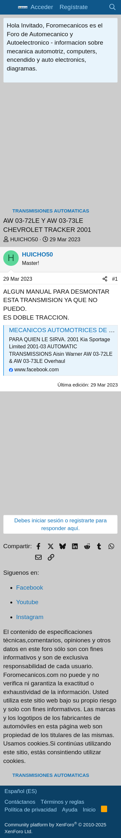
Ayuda (69, 810)
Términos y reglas (62, 802)
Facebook (29, 587)
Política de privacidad (31, 810)
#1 (115, 279)
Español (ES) (21, 791)
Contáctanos (20, 802)
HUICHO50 (24, 239)
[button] (8, 7)
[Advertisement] (60, 146)
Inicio (89, 810)
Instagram (29, 617)
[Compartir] (105, 279)
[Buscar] (113, 7)
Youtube (27, 602)
